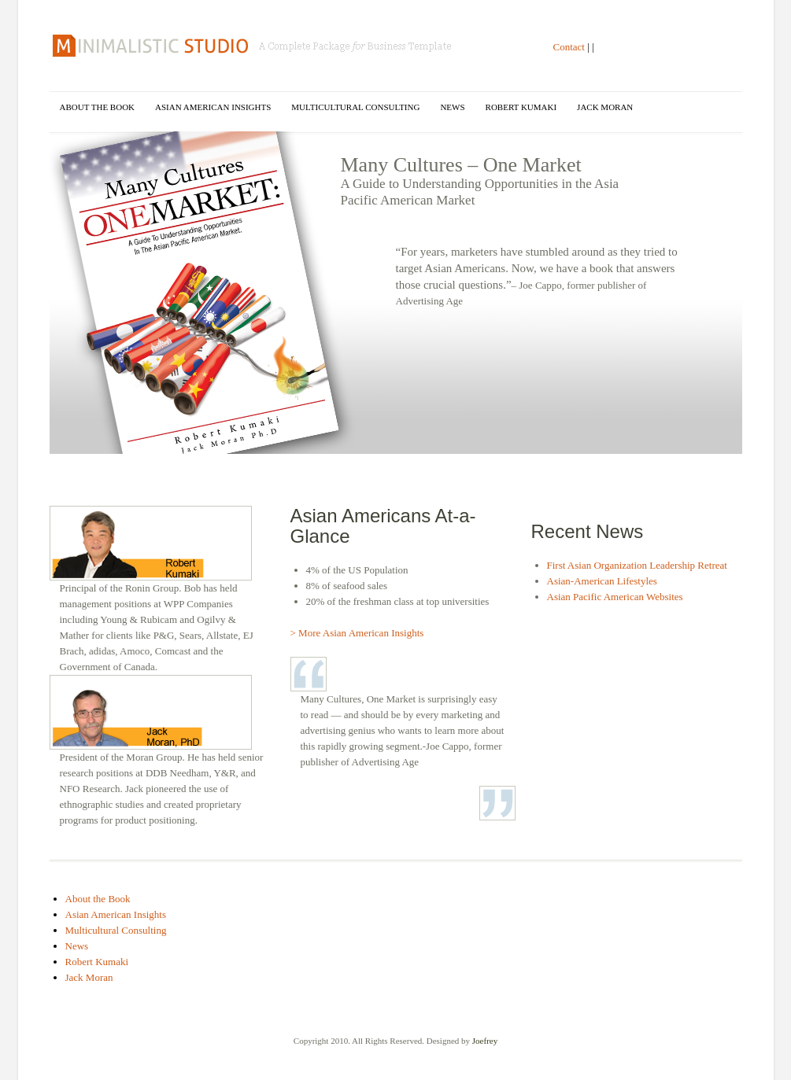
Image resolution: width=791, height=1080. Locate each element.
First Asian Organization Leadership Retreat (637, 565)
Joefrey (484, 1040)
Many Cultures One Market (253, 45)
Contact (569, 47)
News (452, 107)
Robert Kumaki (521, 107)
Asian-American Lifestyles (602, 581)
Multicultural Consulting (355, 107)
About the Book (97, 107)
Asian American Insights (213, 107)
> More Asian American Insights (357, 633)
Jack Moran (605, 107)
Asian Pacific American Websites (615, 597)
